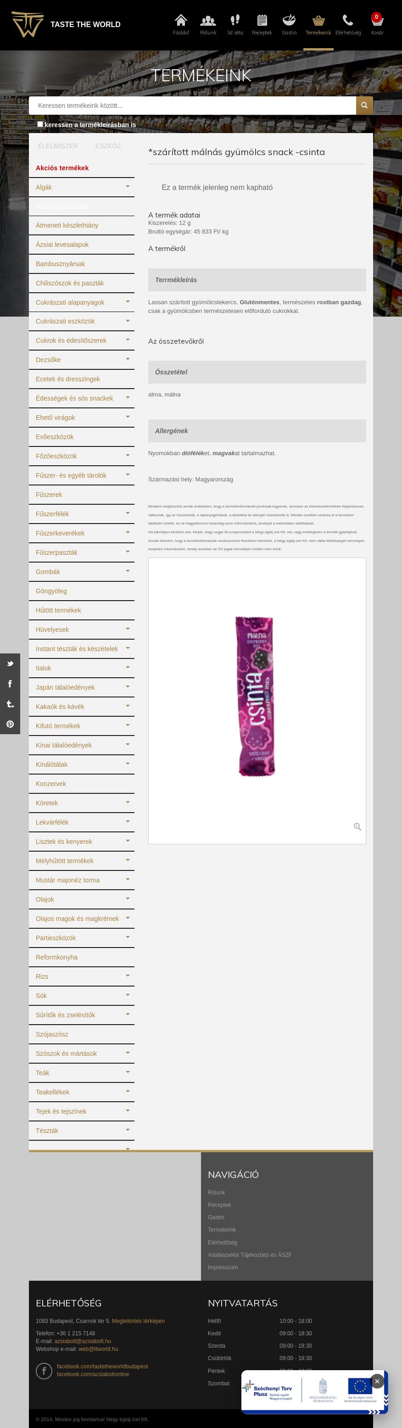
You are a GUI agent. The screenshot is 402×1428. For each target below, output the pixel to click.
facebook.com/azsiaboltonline (93, 1374)
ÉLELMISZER (56, 146)
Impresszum (223, 1267)
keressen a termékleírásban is (90, 124)
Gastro (216, 1217)
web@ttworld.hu (98, 1349)
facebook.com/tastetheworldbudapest (102, 1366)
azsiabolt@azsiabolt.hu (83, 1341)
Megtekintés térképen (138, 1321)
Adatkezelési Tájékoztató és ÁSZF (250, 1255)
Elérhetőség (222, 1242)
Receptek (219, 1205)
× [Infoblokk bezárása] (377, 1381)
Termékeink (222, 1230)
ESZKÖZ (108, 146)
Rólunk (216, 1192)
